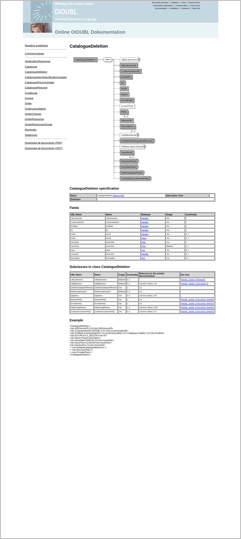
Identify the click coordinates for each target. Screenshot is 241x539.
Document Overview (160, 3)
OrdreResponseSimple (38, 124)
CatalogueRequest (36, 87)
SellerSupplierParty (78, 308)
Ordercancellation (35, 108)
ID (72, 230)
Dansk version (194, 3)
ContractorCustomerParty (81, 312)
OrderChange (33, 113)
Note (73, 250)
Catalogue (31, 66)
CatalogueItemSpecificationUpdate (46, 77)
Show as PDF (118, 196)
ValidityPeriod (76, 284)
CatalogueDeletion (36, 71)
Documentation (161, 8)
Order (28, 103)
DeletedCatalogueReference (82, 288)
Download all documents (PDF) (44, 142)
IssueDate (75, 242)
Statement (31, 135)
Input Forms (195, 6)
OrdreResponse (34, 119)
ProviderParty (76, 304)
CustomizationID (77, 222)
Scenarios (185, 8)
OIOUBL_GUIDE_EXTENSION (193, 280)
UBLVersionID (76, 218)
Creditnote (31, 92)
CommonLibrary (34, 53)
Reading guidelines (36, 45)
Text (143, 250)
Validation (175, 3)
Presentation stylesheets (163, 6)
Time (144, 246)
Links (184, 3)
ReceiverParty (76, 300)
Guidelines (174, 8)
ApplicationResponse (37, 61)
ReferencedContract (79, 292)
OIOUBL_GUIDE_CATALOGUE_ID (194, 284)
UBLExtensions (77, 280)
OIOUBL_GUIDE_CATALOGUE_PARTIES (197, 300)
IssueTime (75, 246)
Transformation (181, 6)
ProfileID (74, 226)
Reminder (31, 129)
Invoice (29, 98)
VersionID (75, 254)
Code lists (196, 8)
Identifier (145, 218)
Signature (74, 296)
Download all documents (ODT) (44, 148)
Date (143, 242)
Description (75, 258)
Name (73, 238)
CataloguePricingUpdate (39, 82)
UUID (73, 234)
